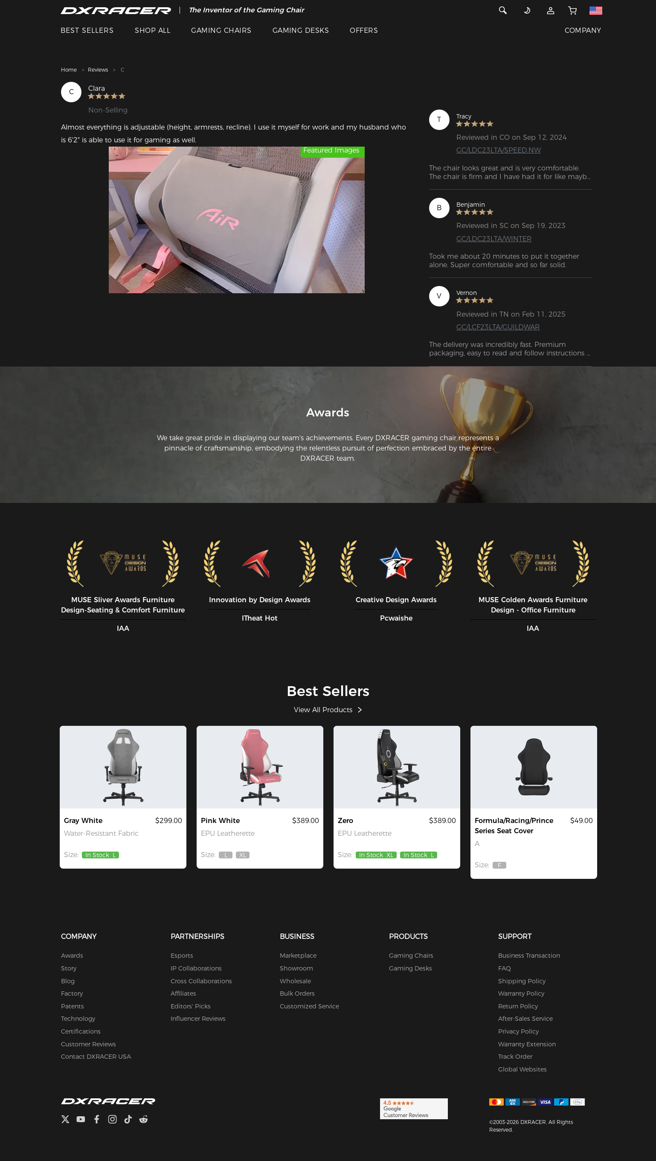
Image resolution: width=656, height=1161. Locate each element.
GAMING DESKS (301, 30)
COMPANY (583, 30)
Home (69, 69)
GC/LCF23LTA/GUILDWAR (498, 327)
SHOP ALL (152, 30)
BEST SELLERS (87, 30)
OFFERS (364, 30)
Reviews (98, 69)
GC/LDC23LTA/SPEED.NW (498, 150)
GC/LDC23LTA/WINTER (494, 239)
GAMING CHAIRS (221, 30)
